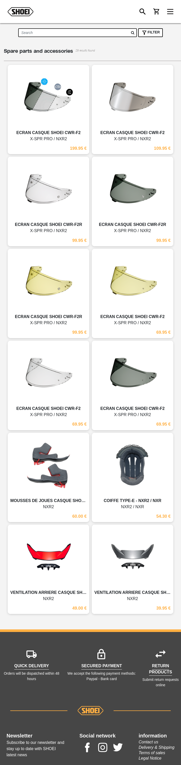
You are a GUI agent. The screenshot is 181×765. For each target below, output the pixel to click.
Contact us (148, 742)
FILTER (150, 33)
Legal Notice (150, 758)
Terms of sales (152, 753)
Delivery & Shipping (157, 747)
